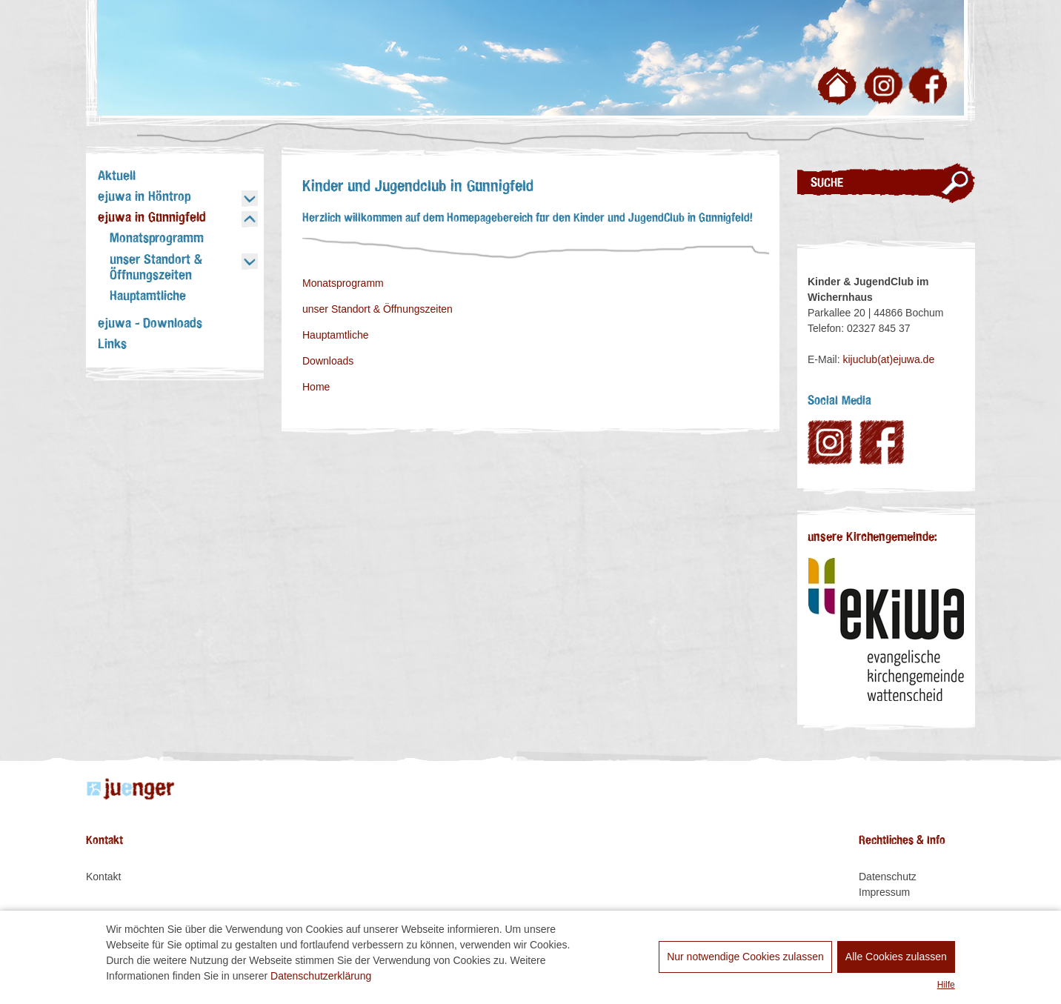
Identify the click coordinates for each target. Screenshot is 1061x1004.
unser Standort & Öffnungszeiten (156, 267)
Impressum (884, 892)
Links (112, 344)
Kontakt (103, 876)
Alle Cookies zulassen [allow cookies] (896, 957)
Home (316, 387)
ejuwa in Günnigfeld (152, 218)
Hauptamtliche (148, 296)
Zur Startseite (839, 89)
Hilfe (946, 985)
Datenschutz (888, 876)
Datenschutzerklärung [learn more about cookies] (320, 976)
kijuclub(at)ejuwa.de (888, 359)
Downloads (327, 361)
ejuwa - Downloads (150, 323)
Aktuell (117, 176)
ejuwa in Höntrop (144, 197)
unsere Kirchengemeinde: (872, 537)
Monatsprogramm (157, 238)
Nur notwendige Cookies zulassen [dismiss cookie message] (745, 957)
